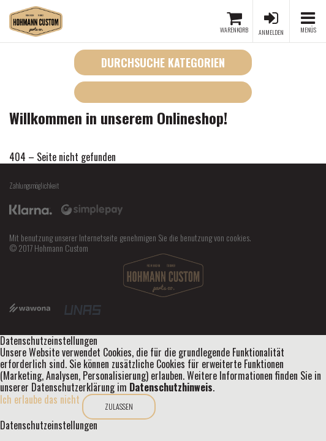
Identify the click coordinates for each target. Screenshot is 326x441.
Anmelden (271, 32)
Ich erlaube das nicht (40, 399)
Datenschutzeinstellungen (48, 425)
